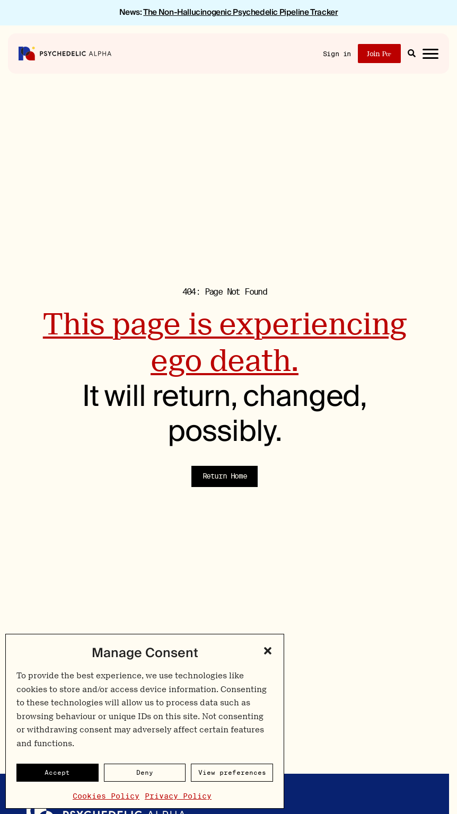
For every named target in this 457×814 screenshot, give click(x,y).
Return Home (225, 476)
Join (379, 54)
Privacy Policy (178, 796)
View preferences (232, 772)
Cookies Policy (106, 796)
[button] (267, 650)
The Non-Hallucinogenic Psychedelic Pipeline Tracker (240, 12)
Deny (144, 772)
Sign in (337, 54)
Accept (57, 772)
